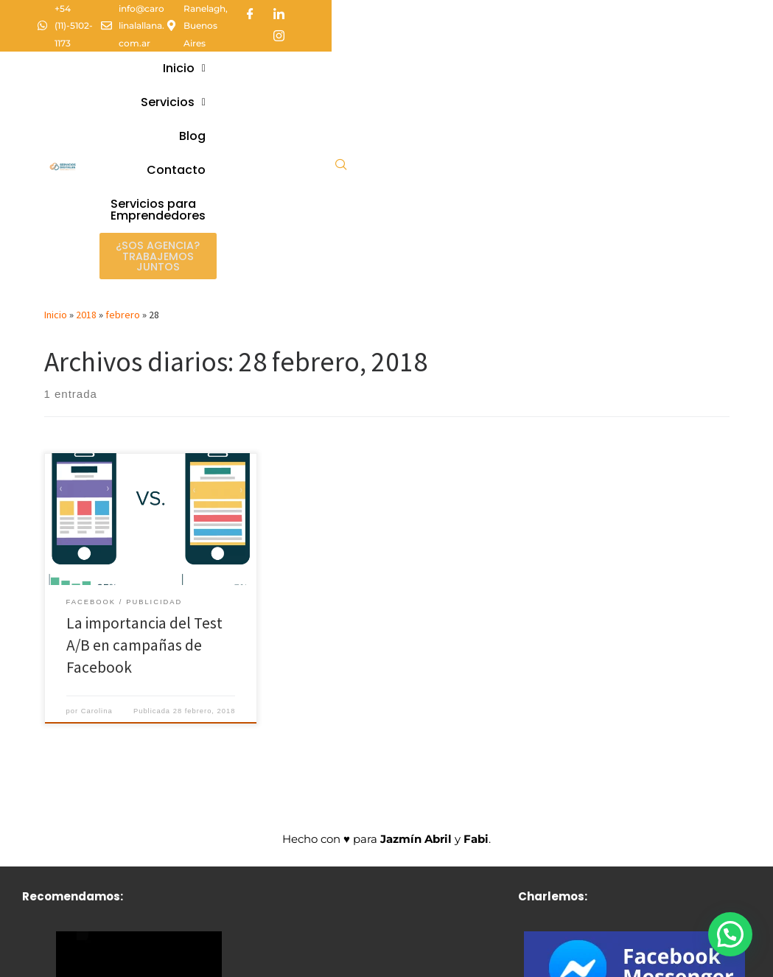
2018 (86, 137)
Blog (475, 38)
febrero (122, 137)
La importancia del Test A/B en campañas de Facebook (144, 467)
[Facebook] (663, 11)
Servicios (407, 38)
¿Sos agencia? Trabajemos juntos (518, 78)
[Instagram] (721, 11)
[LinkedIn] (692, 11)
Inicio (331, 38)
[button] (331, 39)
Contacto (540, 38)
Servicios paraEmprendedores (397, 78)
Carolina (97, 532)
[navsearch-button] (706, 61)
